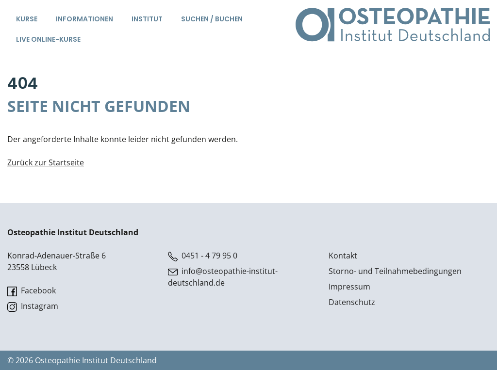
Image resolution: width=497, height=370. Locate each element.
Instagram (32, 306)
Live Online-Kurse (48, 39)
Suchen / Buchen (212, 19)
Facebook (31, 290)
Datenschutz (352, 302)
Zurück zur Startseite (45, 162)
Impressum (349, 286)
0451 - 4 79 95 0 (202, 255)
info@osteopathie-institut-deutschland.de (223, 277)
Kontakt (343, 255)
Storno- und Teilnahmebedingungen (395, 271)
